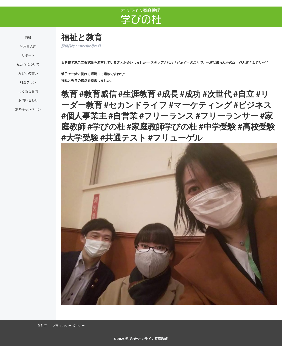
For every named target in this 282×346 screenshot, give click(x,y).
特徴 (28, 37)
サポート (28, 55)
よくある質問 (28, 91)
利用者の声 (28, 46)
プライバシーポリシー (68, 325)
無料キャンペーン (28, 109)
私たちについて (28, 64)
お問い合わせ (28, 100)
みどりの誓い (28, 73)
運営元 (42, 325)
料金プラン (28, 82)
